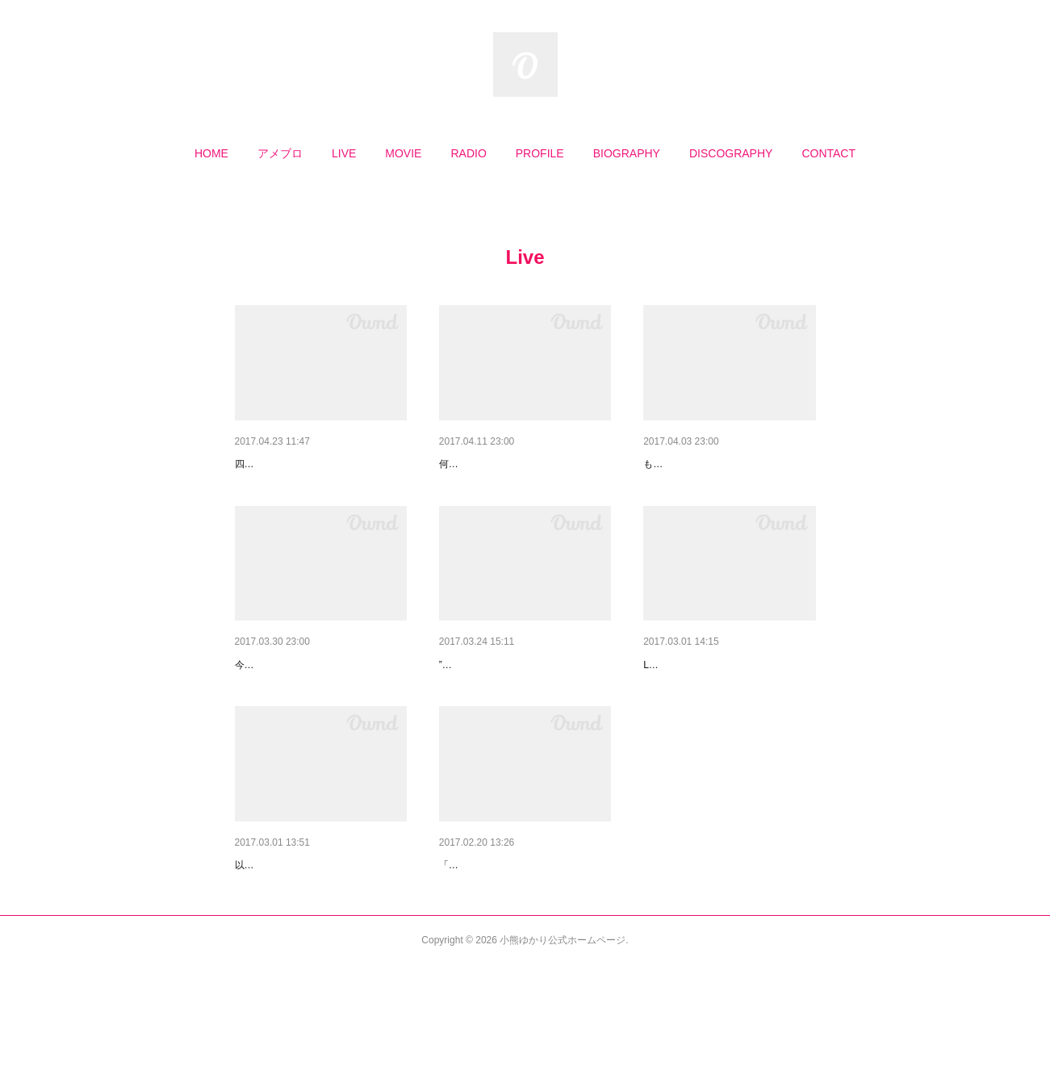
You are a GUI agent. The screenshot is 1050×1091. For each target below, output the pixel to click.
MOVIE (403, 153)
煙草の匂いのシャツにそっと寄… (319, 706)
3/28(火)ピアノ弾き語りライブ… (726, 706)
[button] (211, 153)
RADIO (468, 153)
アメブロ (280, 153)
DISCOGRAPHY (730, 153)
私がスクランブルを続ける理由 (518, 949)
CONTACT (828, 153)
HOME (211, 153)
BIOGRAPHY (626, 153)
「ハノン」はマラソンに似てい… (524, 464)
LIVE (344, 153)
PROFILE (540, 153)
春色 (450, 706)
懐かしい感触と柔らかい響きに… (319, 464)
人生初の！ (263, 949)
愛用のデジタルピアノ (699, 464)
